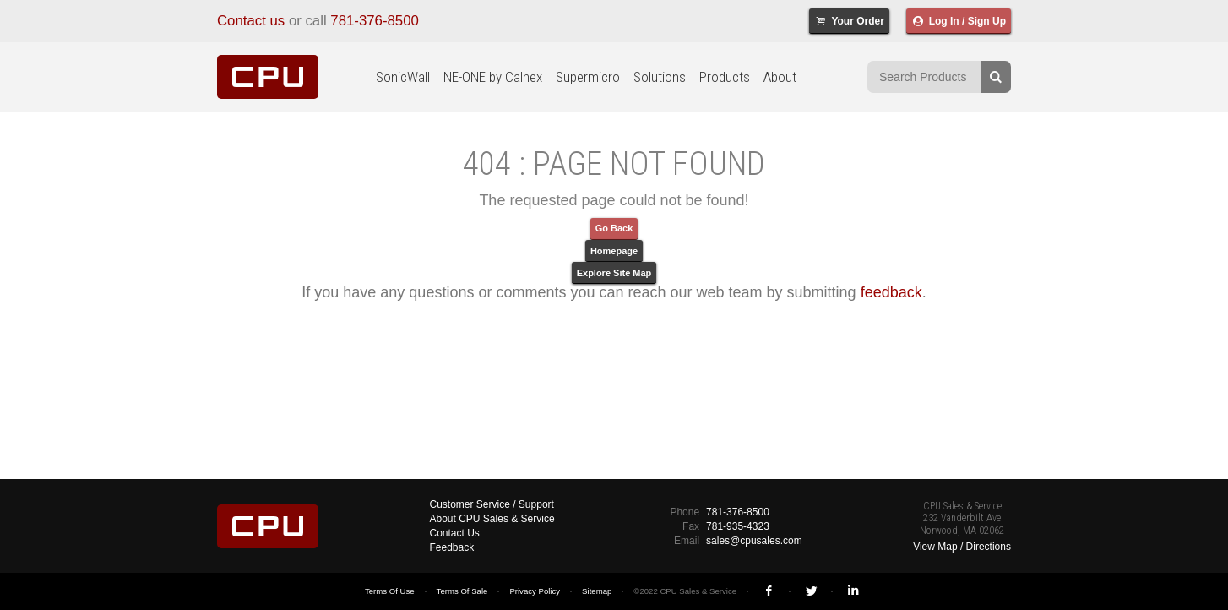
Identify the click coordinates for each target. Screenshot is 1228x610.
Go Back (614, 228)
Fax (690, 526)
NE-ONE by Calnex (492, 76)
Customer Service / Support (492, 504)
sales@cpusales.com (754, 541)
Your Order (849, 21)
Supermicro (588, 76)
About (779, 76)
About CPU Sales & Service (492, 519)
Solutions (659, 76)
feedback (891, 292)
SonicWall (403, 76)
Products (724, 76)
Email (686, 541)
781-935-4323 (737, 526)
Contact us (251, 21)
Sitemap (596, 591)
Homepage (614, 251)
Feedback (452, 547)
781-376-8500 (374, 21)
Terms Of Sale (462, 591)
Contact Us (455, 533)
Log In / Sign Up (958, 21)
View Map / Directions (962, 547)
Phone (684, 512)
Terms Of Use (390, 591)
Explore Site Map (614, 273)
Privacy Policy (534, 591)
